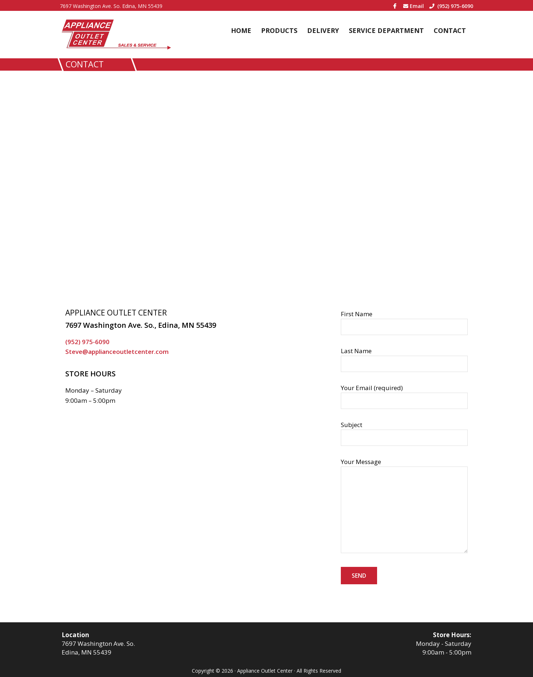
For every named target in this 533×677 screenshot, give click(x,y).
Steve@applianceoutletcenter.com (117, 351)
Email (413, 6)
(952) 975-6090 (451, 6)
